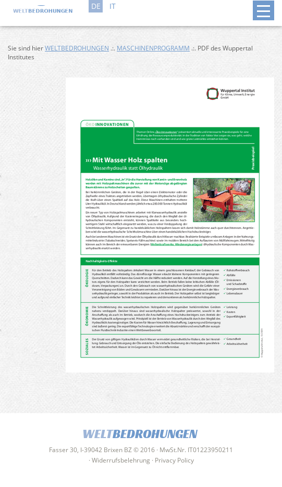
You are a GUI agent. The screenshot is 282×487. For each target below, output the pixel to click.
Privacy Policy (174, 460)
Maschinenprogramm (153, 48)
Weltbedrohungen (77, 48)
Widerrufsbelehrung (121, 460)
